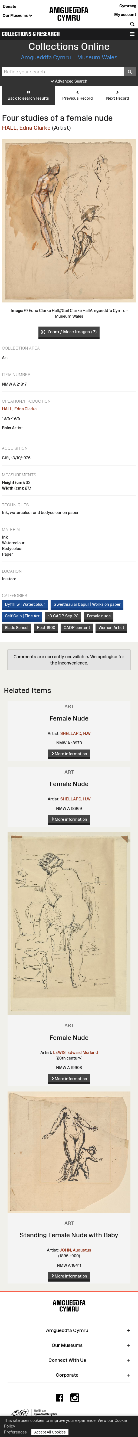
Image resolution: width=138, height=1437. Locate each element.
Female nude (99, 616)
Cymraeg (127, 6)
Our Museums (17, 15)
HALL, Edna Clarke (26, 128)
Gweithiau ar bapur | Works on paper (87, 604)
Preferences (15, 1432)
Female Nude (69, 718)
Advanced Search (69, 81)
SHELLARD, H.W (75, 733)
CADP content (77, 627)
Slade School (16, 627)
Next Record (117, 95)
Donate (9, 6)
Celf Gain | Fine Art (22, 616)
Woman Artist (111, 627)
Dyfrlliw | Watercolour (25, 604)
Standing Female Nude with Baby (69, 1235)
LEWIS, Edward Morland (75, 1052)
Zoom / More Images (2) (69, 332)
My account (125, 14)
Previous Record (77, 95)
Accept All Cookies (50, 1432)
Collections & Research (31, 34)
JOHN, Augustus (75, 1250)
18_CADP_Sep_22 (63, 616)
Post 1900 (46, 627)
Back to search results (28, 95)
